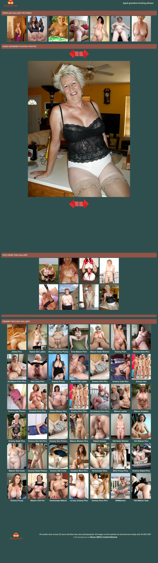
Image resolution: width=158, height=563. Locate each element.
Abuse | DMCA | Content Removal (103, 554)
